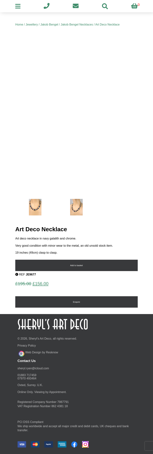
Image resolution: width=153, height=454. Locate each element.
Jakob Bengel (49, 24)
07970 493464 (26, 378)
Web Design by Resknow (38, 353)
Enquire (76, 302)
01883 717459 (26, 375)
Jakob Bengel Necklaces (77, 24)
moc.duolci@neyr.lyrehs (33, 368)
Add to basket (76, 265)
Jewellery (32, 24)
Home (19, 24)
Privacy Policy (26, 345)
